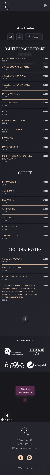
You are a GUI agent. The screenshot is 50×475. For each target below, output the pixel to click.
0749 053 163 (26, 444)
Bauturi (36, 37)
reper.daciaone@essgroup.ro (26, 448)
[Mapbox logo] (7, 419)
